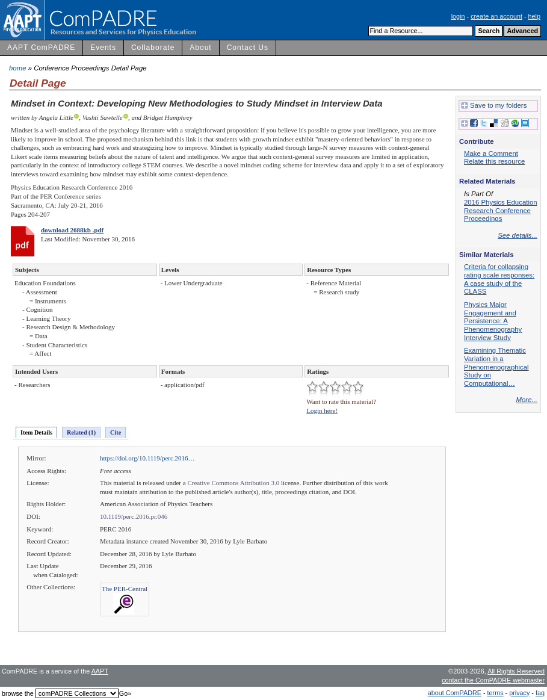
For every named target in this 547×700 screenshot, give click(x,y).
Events (103, 47)
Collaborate (153, 47)
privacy (519, 692)
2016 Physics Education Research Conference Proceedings (500, 210)
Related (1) (81, 432)
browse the (18, 693)
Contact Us (247, 47)
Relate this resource (494, 161)
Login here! (322, 410)
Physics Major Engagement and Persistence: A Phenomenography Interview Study (493, 321)
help (534, 16)
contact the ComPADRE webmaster (493, 680)
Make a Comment (491, 153)
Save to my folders (494, 106)
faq (540, 692)
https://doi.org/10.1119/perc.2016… (147, 458)
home (17, 68)
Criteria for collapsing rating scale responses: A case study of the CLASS (499, 279)
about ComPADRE (454, 692)
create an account (496, 16)
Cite (115, 432)
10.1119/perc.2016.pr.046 (133, 516)
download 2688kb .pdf (72, 230)
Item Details (36, 432)
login (458, 16)
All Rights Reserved (516, 671)
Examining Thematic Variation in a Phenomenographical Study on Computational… (496, 367)
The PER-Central (124, 588)
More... (526, 399)
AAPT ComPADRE (41, 47)
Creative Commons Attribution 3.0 (233, 482)
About (200, 47)
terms (495, 692)
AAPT (99, 671)
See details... (517, 235)
